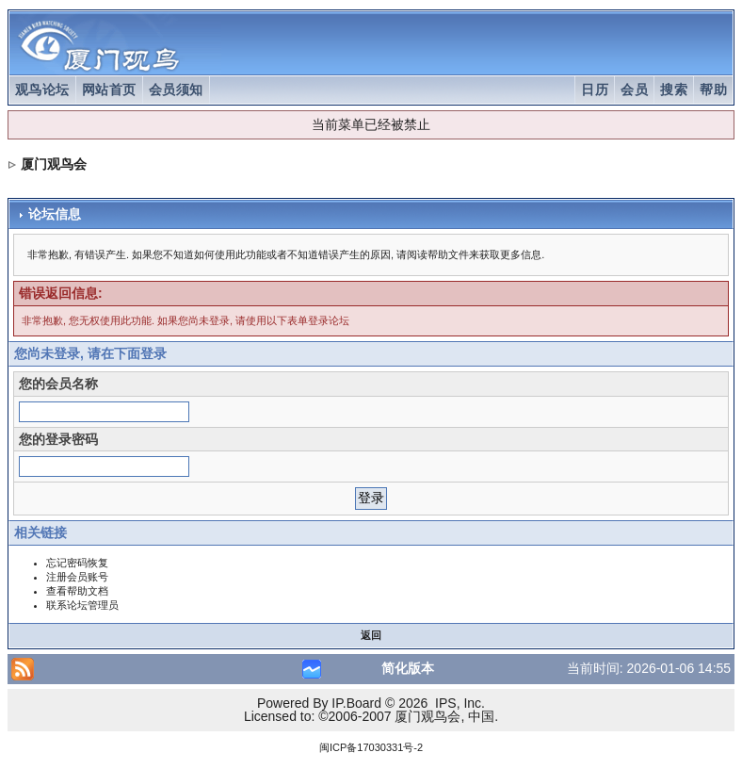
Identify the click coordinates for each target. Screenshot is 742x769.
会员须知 (176, 89)
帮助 (713, 89)
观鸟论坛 (42, 89)
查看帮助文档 (77, 591)
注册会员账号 (77, 576)
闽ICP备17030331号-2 (371, 747)
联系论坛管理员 (82, 605)
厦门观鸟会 (54, 164)
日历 (594, 89)
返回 (371, 635)
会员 (634, 89)
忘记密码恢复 (77, 562)
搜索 (673, 89)
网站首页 (109, 89)
